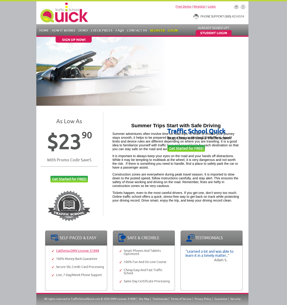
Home (44, 30)
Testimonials (160, 298)
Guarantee (220, 298)
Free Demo (183, 6)
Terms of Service (181, 298)
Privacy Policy (203, 298)
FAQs (120, 30)
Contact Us (137, 30)
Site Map (144, 298)
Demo (83, 30)
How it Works (63, 30)
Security (235, 298)
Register (200, 6)
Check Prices (102, 30)
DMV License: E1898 (123, 298)
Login (212, 6)
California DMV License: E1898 (77, 250)
